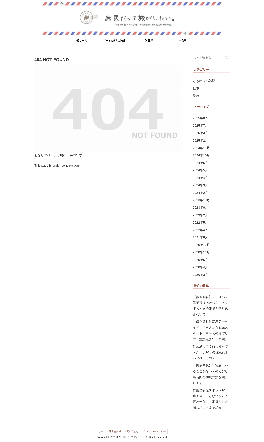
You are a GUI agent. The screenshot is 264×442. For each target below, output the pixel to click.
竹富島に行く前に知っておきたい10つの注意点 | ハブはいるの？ (210, 352)
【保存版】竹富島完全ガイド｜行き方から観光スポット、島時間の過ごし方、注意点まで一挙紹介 (210, 330)
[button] (226, 57)
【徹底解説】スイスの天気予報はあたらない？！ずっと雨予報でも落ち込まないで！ (210, 305)
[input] (211, 57)
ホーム (102, 431)
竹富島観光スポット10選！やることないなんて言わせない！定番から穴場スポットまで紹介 (210, 399)
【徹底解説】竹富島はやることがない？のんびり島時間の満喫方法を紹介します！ (210, 374)
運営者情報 (115, 431)
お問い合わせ (131, 431)
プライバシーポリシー (154, 431)
